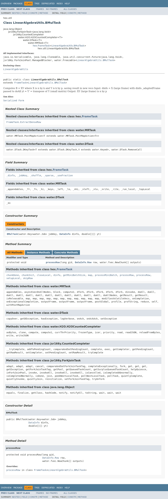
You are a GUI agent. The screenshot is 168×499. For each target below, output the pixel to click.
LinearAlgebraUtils (15, 69)
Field (24, 13)
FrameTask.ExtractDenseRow (23, 122)
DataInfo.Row (83, 262)
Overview (6, 3)
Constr (33, 13)
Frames (40, 9)
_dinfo (10, 175)
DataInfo (64, 234)
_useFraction (64, 175)
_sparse (48, 175)
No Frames (52, 9)
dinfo (56, 275)
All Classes (70, 9)
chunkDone (12, 275)
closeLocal (44, 275)
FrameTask (20, 82)
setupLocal (13, 278)
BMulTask (12, 234)
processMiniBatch (106, 275)
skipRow (28, 278)
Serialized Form (13, 100)
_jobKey (22, 175)
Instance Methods (38, 252)
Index (60, 3)
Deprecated (48, 3)
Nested (16, 13)
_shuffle (35, 175)
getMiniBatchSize (74, 275)
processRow (53, 262)
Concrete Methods (66, 252)
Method (43, 13)
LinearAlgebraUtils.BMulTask (68, 45)
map (90, 275)
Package (17, 3)
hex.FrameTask (41, 45)
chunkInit (28, 275)
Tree (37, 3)
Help (67, 3)
